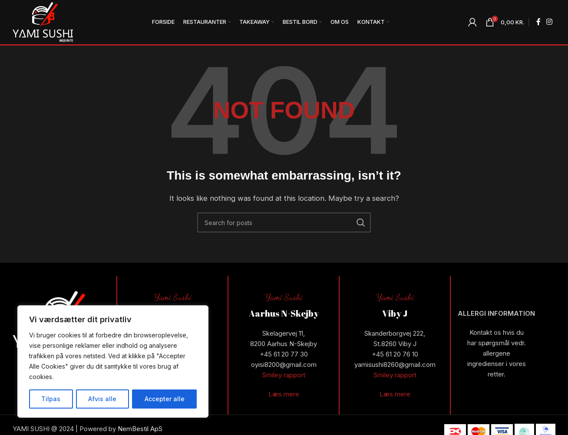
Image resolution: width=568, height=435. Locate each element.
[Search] (284, 223)
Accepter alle (165, 398)
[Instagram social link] (549, 22)
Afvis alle (102, 398)
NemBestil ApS (140, 430)
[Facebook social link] (538, 22)
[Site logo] (43, 22)
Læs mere (283, 395)
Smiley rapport (283, 376)
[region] (112, 362)
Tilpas (50, 398)
